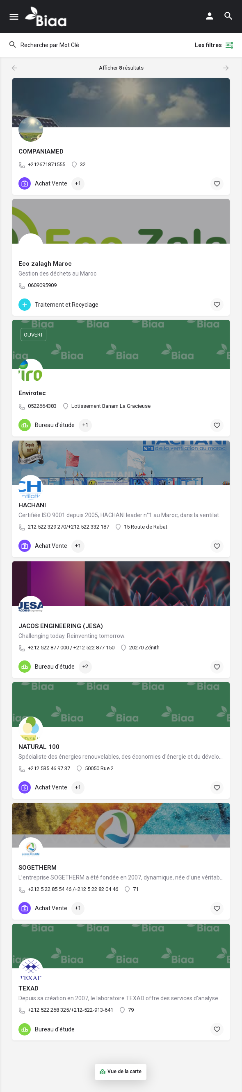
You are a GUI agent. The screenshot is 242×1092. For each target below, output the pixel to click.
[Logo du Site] (46, 16)
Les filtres (214, 45)
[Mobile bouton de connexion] (209, 16)
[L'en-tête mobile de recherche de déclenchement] (228, 16)
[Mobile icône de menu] (14, 17)
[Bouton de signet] (217, 183)
